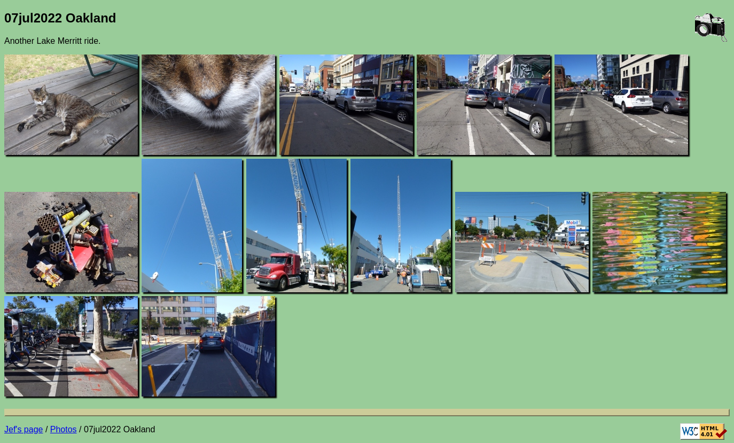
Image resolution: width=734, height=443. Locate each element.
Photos (63, 429)
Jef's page (23, 429)
